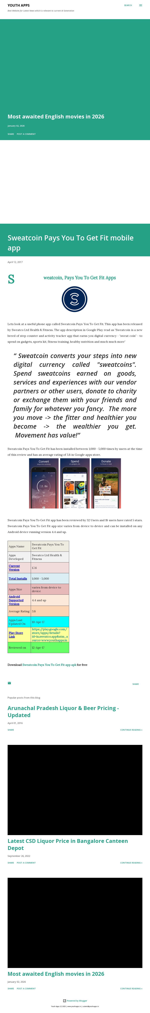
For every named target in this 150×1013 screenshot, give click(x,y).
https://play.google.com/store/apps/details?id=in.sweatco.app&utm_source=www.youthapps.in (50, 634)
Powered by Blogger (75, 1000)
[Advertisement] (75, 186)
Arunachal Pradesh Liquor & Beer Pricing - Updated (63, 711)
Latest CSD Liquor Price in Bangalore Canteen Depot (68, 844)
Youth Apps (19, 5)
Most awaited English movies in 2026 (56, 116)
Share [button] (11, 134)
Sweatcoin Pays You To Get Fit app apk (49, 665)
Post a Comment (26, 134)
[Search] (128, 5)
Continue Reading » (131, 729)
